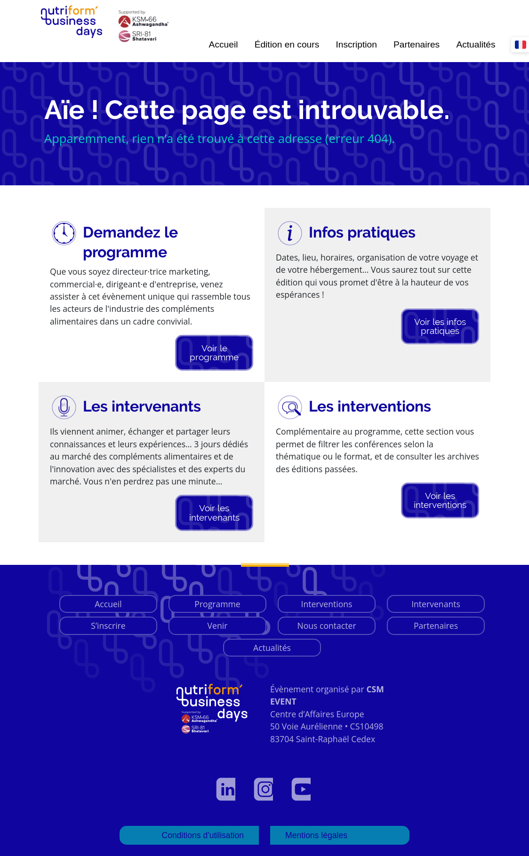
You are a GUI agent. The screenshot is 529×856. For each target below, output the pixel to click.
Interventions (327, 604)
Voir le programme (214, 352)
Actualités (475, 44)
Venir (218, 625)
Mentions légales (316, 835)
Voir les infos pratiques (440, 326)
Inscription (356, 44)
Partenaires (416, 44)
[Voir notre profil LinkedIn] (227, 789)
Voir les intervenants (214, 512)
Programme (217, 604)
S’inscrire (108, 625)
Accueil (223, 44)
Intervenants (435, 604)
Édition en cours (287, 44)
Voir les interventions (440, 500)
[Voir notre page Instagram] (264, 789)
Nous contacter (326, 625)
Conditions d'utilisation (202, 835)
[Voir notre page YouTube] (302, 789)
